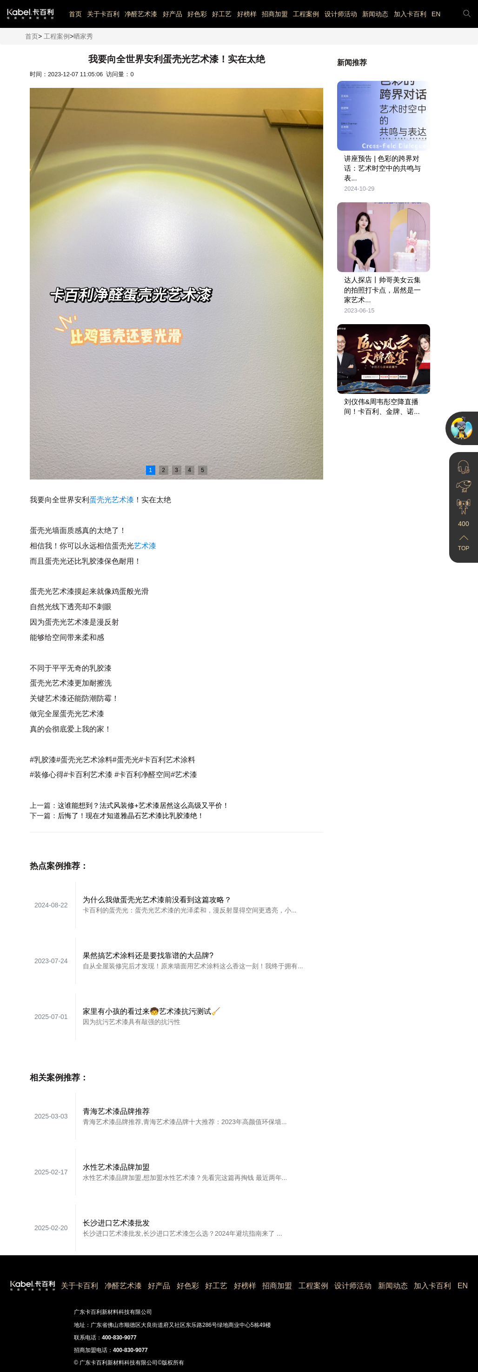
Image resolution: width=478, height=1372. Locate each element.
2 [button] (163, 470)
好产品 (172, 14)
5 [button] (202, 470)
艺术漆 (145, 546)
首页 (75, 14)
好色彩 (197, 14)
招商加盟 (275, 14)
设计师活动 (341, 14)
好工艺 (222, 14)
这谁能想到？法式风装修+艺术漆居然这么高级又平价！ (143, 805)
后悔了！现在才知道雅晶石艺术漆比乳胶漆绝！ (131, 815)
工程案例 (306, 14)
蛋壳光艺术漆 (111, 500)
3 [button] (176, 470)
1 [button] (150, 470)
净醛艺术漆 (141, 14)
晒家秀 (83, 36)
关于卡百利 (103, 14)
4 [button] (189, 470)
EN (436, 14)
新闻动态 (375, 14)
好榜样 (247, 14)
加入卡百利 (410, 14)
